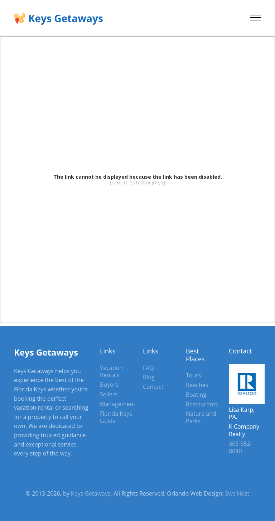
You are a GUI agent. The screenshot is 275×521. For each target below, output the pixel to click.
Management (117, 404)
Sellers (108, 394)
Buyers (109, 385)
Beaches (197, 385)
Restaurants (202, 404)
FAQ (148, 368)
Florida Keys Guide (116, 417)
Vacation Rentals (111, 371)
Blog (149, 377)
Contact (153, 387)
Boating (196, 395)
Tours (193, 375)
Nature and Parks (201, 417)
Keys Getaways (65, 18)
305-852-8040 (240, 447)
